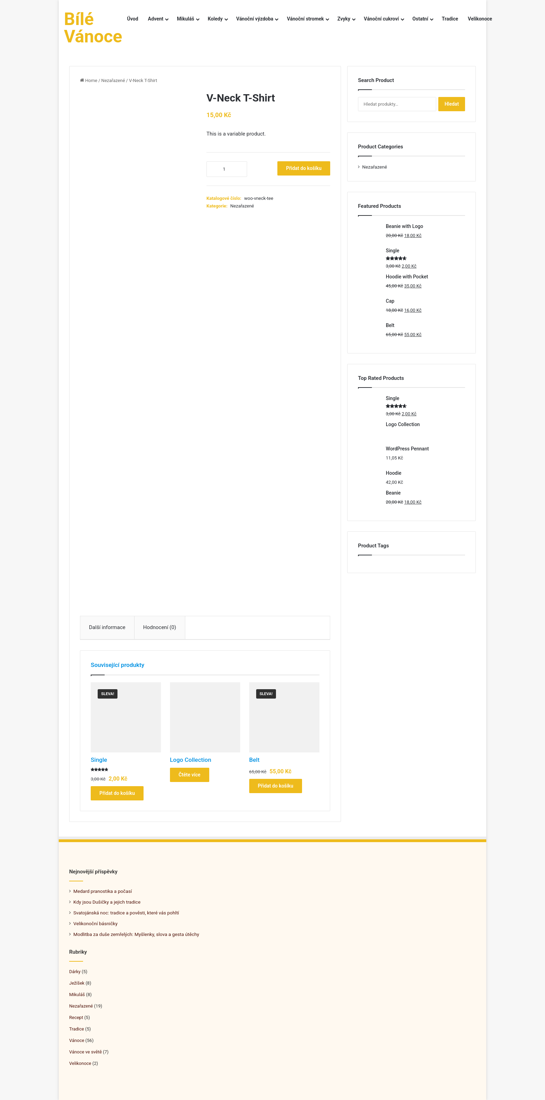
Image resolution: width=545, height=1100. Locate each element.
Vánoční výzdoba (255, 19)
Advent (155, 19)
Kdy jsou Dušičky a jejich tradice (106, 902)
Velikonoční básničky (95, 923)
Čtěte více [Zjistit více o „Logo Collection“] (190, 774)
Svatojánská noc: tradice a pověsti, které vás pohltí (126, 912)
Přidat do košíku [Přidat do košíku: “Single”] (117, 793)
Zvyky (343, 19)
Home (91, 80)
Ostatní (420, 19)
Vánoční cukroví (381, 19)
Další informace (107, 627)
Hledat (452, 104)
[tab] (107, 627)
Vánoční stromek (305, 19)
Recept (76, 1017)
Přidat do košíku (304, 168)
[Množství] (226, 169)
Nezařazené (113, 80)
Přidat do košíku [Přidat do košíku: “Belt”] (275, 786)
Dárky (75, 971)
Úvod (132, 19)
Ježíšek (76, 983)
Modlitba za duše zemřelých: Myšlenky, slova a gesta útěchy (136, 934)
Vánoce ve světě (85, 1051)
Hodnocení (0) (159, 627)
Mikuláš (185, 19)
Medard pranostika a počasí (102, 891)
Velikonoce (480, 19)
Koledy (215, 19)
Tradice (450, 19)
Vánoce (76, 1040)
